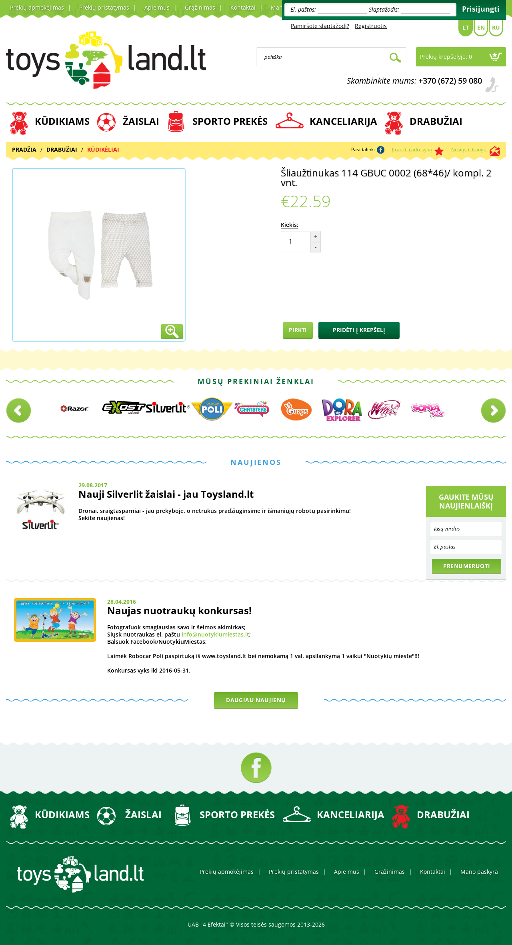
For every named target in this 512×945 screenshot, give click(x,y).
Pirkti (298, 330)
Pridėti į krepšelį (359, 330)
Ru (496, 27)
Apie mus (157, 7)
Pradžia (24, 149)
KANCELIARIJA (343, 121)
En (481, 27)
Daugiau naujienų (256, 700)
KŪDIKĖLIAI (103, 149)
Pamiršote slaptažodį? (320, 26)
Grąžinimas (200, 7)
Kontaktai (243, 7)
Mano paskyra (479, 871)
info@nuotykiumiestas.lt (215, 634)
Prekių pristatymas (104, 7)
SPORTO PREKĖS (230, 121)
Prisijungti (481, 9)
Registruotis (371, 26)
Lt (465, 27)
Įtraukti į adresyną (412, 149)
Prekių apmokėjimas (37, 7)
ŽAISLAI (141, 121)
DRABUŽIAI (436, 121)
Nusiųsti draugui (469, 149)
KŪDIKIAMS (62, 121)
